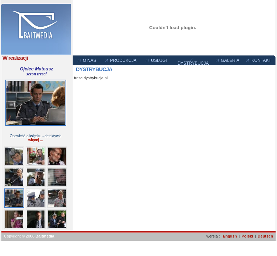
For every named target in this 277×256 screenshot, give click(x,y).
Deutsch (265, 236)
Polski (247, 236)
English (230, 236)
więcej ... (35, 140)
